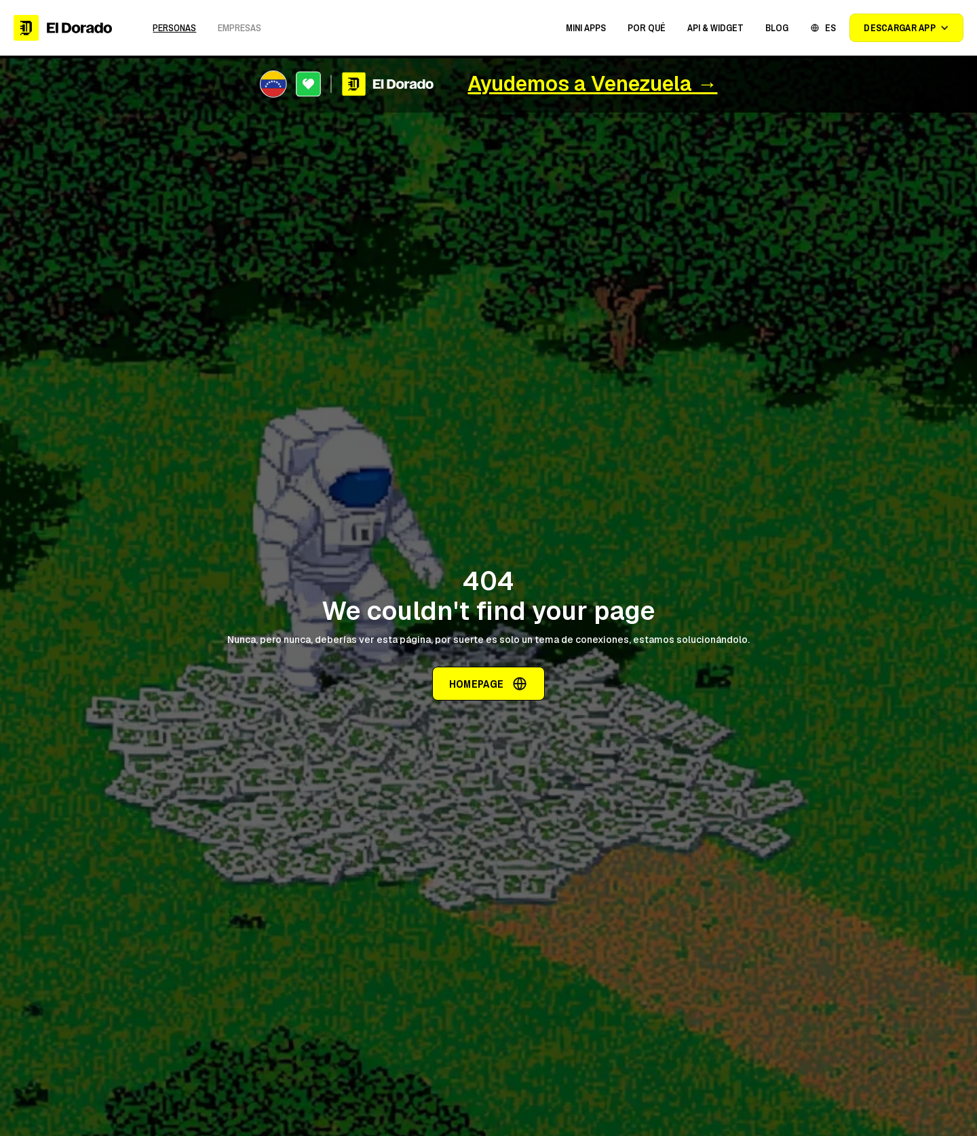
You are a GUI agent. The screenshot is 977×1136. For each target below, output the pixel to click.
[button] (586, 28)
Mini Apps (586, 28)
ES (830, 28)
